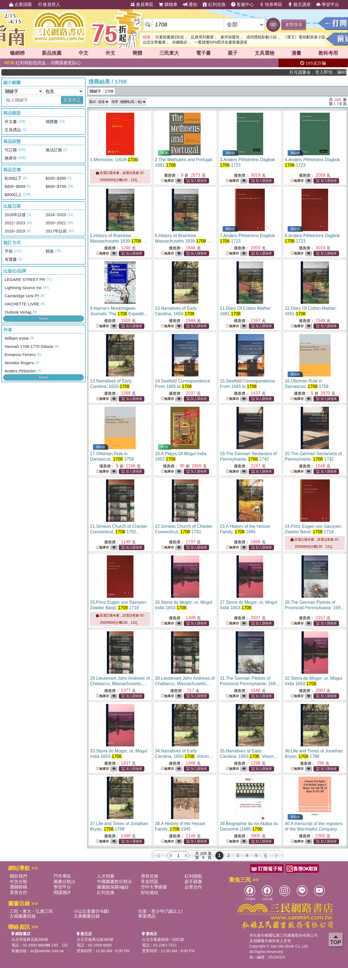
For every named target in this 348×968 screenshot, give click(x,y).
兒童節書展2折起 (169, 37)
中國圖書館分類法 (114, 881)
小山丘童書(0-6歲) (91, 911)
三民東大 (169, 53)
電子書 (203, 53)
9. (119, 313)
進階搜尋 (293, 24)
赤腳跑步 (179, 42)
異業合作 (18, 892)
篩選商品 (72, 100)
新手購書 (193, 881)
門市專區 (62, 876)
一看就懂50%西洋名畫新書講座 (220, 42)
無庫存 (167, 181)
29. (120, 683)
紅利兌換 (214, 4)
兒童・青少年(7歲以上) (160, 911)
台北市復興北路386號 (29, 939)
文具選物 (264, 53)
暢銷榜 (17, 53)
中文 (83, 53)
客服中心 (242, 4)
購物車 (168, 4)
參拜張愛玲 (230, 37)
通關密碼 (18, 887)
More (43, 318)
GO (273, 24)
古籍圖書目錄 (23, 916)
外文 (110, 53)
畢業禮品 (147, 916)
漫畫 (296, 53)
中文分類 (18, 881)
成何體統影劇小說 (261, 37)
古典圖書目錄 (87, 916)
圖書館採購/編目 (113, 887)
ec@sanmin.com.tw (47, 951)
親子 (233, 53)
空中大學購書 (154, 887)
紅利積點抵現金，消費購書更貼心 (42, 62)
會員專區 (141, 4)
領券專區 (270, 4)
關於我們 (18, 876)
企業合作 (193, 887)
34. (184, 756)
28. (315, 607)
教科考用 (328, 53)
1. (114, 159)
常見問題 (149, 881)
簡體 (137, 53)
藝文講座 (299, 4)
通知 (190, 4)
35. (249, 756)
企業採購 (20, 4)
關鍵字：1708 (101, 91)
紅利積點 (193, 876)
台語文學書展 (154, 42)
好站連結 (149, 892)
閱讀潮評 (62, 892)
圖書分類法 (64, 881)
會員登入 (48, 4)
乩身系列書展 (202, 37)
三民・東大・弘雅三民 (31, 911)
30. (185, 683)
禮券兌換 (149, 876)
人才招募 (105, 876)
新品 (51, 53)
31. (250, 683)
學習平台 (327, 4)
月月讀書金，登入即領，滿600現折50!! (329, 72)
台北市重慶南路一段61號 (163, 939)
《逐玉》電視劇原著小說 (304, 37)
